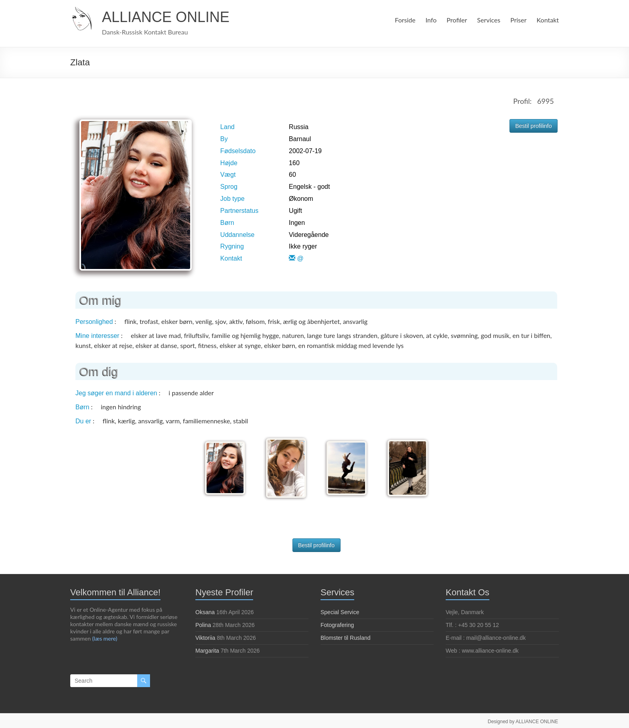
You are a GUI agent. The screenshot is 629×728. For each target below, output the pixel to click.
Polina (203, 623)
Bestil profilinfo (533, 126)
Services (488, 19)
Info (429, 19)
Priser (518, 19)
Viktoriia (205, 636)
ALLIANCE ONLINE (165, 17)
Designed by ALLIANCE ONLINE (524, 719)
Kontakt (548, 19)
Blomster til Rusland (346, 636)
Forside (403, 19)
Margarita (207, 648)
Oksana (205, 610)
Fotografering (337, 623)
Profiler (455, 19)
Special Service (340, 610)
